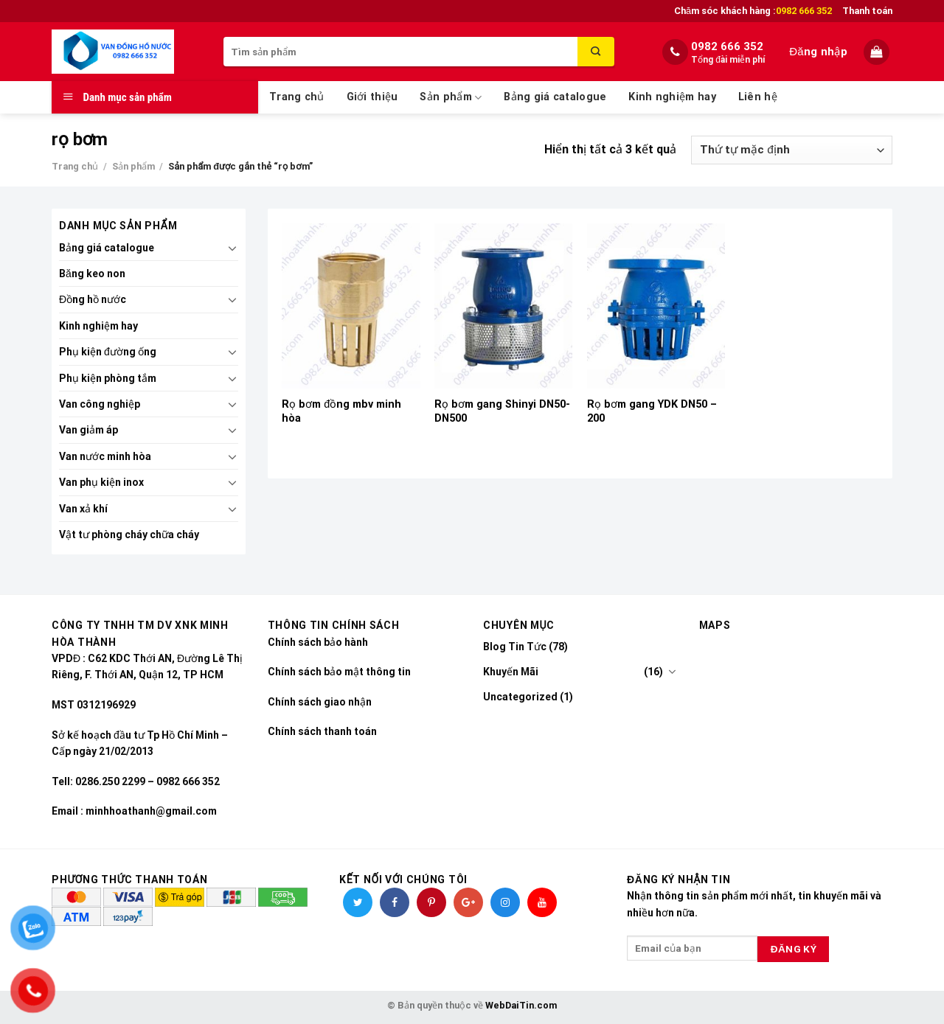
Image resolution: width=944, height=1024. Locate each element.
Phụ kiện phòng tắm (107, 378)
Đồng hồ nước (92, 299)
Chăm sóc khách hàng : (753, 11)
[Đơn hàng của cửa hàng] (791, 150)
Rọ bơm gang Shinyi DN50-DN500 (502, 411)
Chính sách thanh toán (322, 731)
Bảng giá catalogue (555, 97)
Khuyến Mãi (510, 672)
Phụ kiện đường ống (107, 352)
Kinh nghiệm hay (671, 97)
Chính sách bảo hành (318, 642)
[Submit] (595, 51)
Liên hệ (757, 97)
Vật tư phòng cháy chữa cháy (129, 534)
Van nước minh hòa (105, 456)
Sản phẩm (451, 98)
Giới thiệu (372, 97)
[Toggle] (232, 248)
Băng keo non (92, 273)
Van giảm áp (88, 430)
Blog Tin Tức (514, 646)
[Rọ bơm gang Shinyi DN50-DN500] (503, 306)
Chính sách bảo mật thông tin (339, 672)
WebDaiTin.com (521, 1005)
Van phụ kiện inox (101, 482)
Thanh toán (867, 10)
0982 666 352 (727, 46)
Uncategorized (520, 697)
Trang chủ (296, 97)
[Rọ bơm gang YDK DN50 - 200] (656, 306)
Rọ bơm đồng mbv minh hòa (341, 411)
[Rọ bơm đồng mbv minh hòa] (351, 306)
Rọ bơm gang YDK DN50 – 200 (652, 411)
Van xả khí (83, 509)
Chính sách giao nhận (320, 702)
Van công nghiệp (99, 404)
